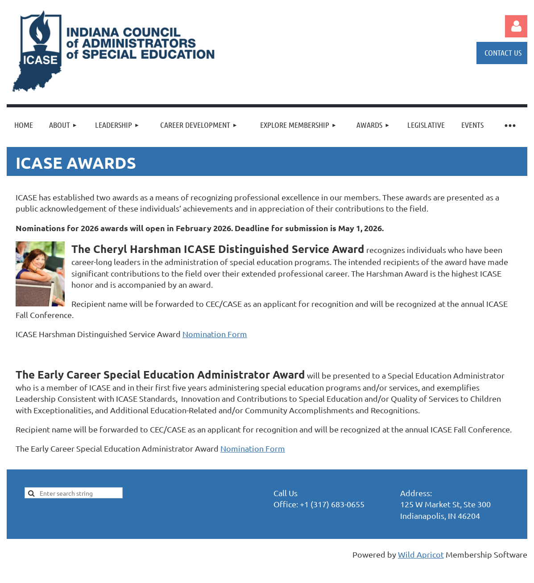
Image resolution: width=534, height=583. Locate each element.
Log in (516, 26)
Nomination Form (214, 333)
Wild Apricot (421, 554)
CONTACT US (503, 52)
